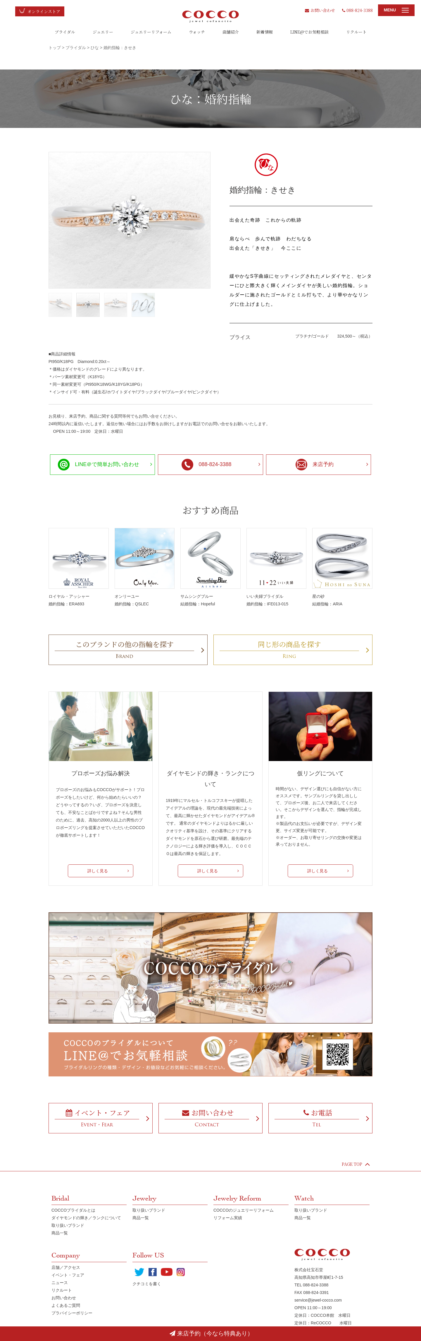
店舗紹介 (230, 32)
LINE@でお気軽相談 (309, 32)
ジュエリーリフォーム (151, 32)
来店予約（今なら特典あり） (211, 1333)
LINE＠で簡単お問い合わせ (98, 464)
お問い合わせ (320, 10)
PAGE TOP (356, 1164)
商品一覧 (59, 1233)
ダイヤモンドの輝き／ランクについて (86, 1217)
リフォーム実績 (227, 1217)
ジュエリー (103, 32)
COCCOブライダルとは (73, 1210)
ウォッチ (197, 32)
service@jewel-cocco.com (318, 1300)
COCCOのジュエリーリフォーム (243, 1210)
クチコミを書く (146, 1283)
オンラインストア (43, 11)
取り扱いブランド (67, 1225)
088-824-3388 (357, 10)
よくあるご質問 (65, 1305)
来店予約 (315, 464)
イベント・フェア (67, 1275)
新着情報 (264, 32)
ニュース (59, 1282)
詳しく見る (97, 870)
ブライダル (65, 32)
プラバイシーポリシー (71, 1313)
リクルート (356, 32)
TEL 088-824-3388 (311, 1285)
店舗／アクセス (65, 1267)
